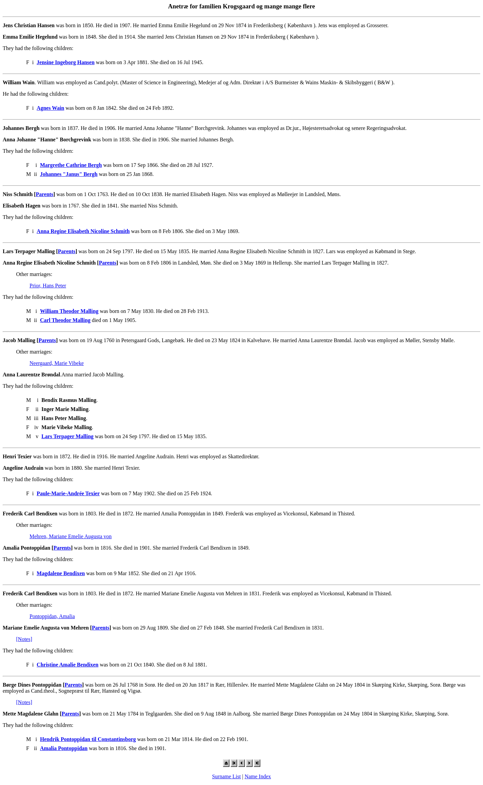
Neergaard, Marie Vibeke (57, 363)
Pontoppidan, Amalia (52, 616)
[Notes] (24, 639)
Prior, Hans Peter (48, 285)
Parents (44, 194)
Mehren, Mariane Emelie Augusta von (71, 536)
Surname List (226, 776)
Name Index (258, 776)
